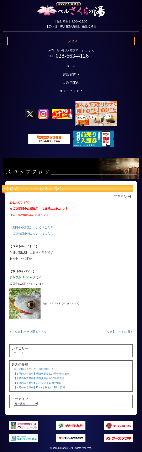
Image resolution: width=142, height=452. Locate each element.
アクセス (71, 41)
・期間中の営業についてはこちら (31, 227)
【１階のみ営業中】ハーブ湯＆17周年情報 (37, 382)
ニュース (19, 353)
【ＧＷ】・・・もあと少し (34, 188)
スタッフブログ (71, 91)
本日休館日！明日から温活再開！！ (34, 368)
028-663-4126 (72, 55)
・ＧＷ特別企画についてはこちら (31, 233)
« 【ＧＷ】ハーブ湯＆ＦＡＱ (28, 331)
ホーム (71, 66)
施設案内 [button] (71, 74)
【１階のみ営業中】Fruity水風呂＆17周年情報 (39, 387)
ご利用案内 (71, 82)
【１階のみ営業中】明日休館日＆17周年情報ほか (41, 373)
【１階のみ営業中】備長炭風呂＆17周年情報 (39, 378)
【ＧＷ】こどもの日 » (118, 331)
